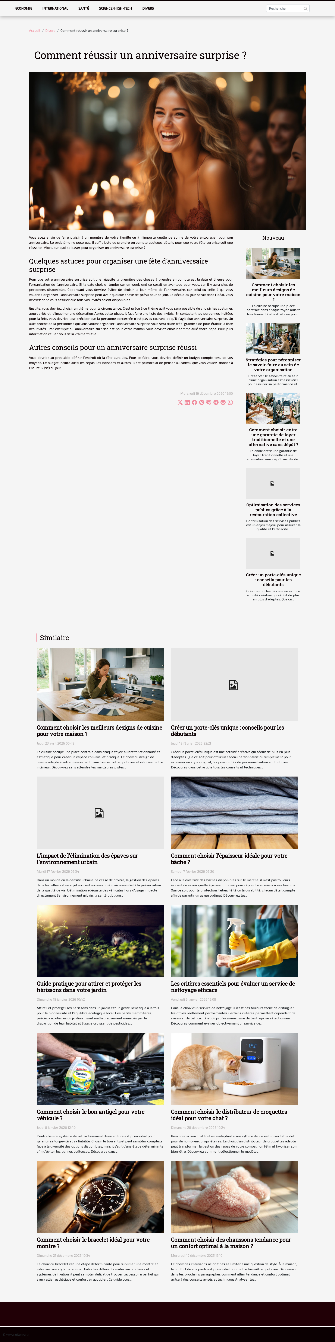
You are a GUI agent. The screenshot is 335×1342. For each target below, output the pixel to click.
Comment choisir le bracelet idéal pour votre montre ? (93, 1243)
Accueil (34, 30)
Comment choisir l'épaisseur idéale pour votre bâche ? (229, 859)
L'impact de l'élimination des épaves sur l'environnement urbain (87, 859)
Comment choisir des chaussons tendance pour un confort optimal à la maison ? (231, 1243)
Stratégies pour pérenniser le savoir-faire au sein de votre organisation (273, 364)
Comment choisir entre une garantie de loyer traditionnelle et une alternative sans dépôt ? (273, 437)
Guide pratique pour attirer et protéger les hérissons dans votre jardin (89, 987)
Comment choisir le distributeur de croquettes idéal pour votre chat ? (229, 1115)
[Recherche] (288, 8)
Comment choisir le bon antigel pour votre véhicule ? (90, 1115)
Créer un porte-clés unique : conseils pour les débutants (273, 579)
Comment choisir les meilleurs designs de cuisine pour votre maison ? (273, 292)
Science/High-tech (115, 8)
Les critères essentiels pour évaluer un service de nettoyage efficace (233, 987)
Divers (148, 8)
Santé (83, 8)
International (55, 8)
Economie (23, 8)
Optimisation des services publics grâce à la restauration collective (273, 509)
